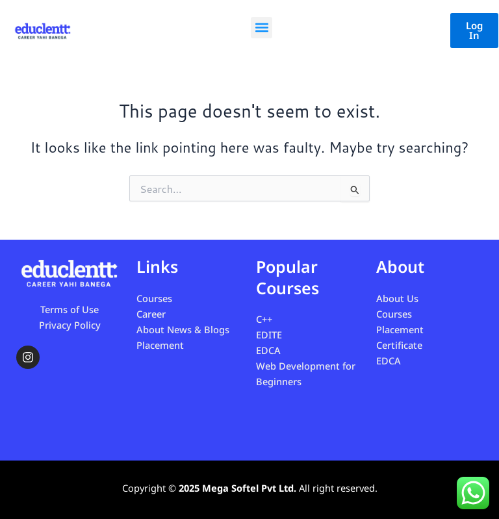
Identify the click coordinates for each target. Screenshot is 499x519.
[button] (261, 27)
